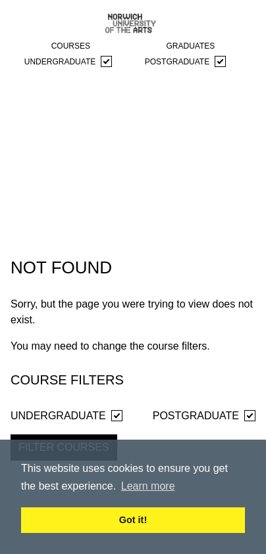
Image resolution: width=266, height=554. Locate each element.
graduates (190, 46)
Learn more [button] (148, 486)
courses (70, 46)
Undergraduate (68, 61)
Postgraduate (185, 61)
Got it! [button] (133, 520)
